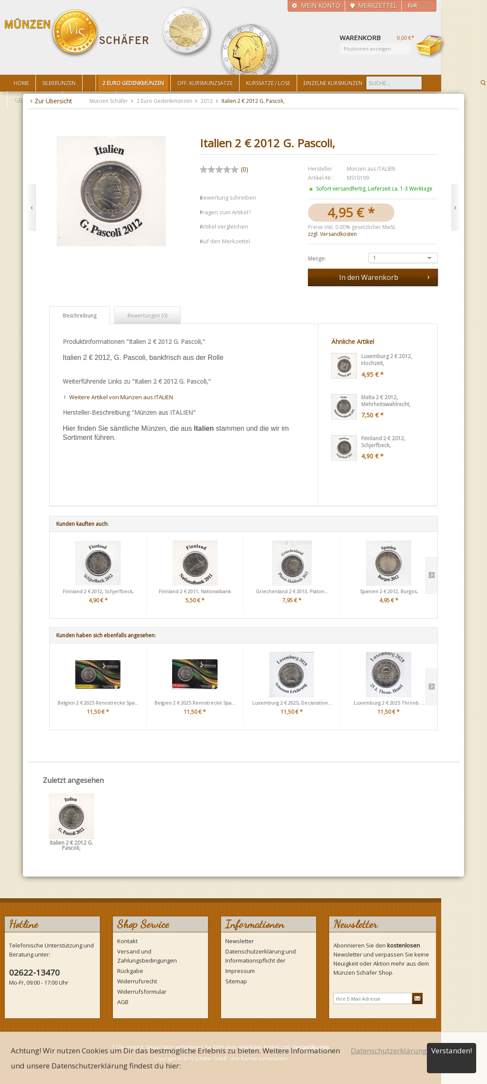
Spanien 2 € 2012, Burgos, (389, 591)
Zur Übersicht (53, 101)
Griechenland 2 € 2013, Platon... (292, 591)
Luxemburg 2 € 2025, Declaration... (292, 702)
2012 (207, 101)
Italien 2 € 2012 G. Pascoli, (71, 845)
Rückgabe (130, 971)
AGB (122, 1002)
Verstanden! (451, 1050)
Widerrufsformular (142, 991)
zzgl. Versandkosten (332, 234)
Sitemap (236, 981)
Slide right (431, 575)
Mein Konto (320, 5)
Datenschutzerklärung (389, 1050)
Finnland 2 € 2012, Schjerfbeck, (98, 591)
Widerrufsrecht (137, 981)
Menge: (317, 258)
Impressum (240, 971)
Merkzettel (377, 5)
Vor (455, 208)
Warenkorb (430, 46)
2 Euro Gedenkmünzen (165, 101)
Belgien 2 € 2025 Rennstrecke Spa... (98, 702)
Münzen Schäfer (77, 33)
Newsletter (239, 941)
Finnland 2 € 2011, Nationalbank (195, 591)
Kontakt (127, 941)
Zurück (32, 208)
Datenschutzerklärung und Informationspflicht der (260, 955)
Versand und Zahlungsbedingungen (147, 955)
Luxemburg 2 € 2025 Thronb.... (389, 702)
